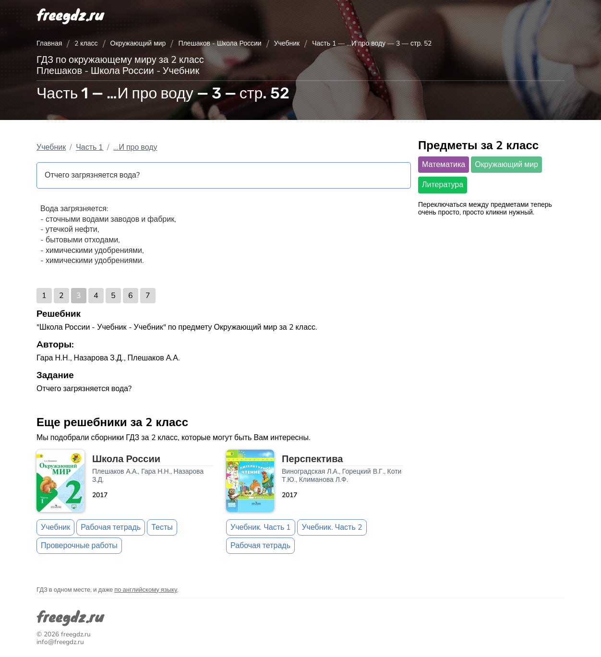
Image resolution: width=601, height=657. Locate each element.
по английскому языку (145, 589)
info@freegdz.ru (60, 641)
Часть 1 (89, 147)
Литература (442, 184)
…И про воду (135, 147)
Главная (49, 43)
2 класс (85, 43)
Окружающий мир (138, 43)
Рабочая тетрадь (111, 527)
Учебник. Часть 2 (331, 527)
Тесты (162, 527)
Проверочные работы (79, 545)
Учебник (287, 43)
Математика (443, 164)
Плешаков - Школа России (219, 43)
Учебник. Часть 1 (260, 527)
